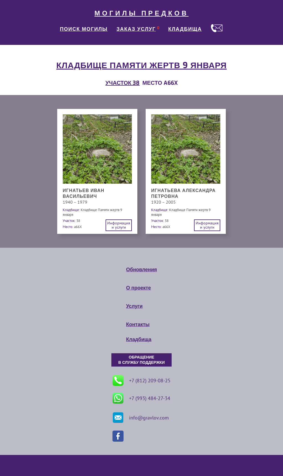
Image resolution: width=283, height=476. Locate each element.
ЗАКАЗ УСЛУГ (136, 29)
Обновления (141, 269)
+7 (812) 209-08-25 (141, 380)
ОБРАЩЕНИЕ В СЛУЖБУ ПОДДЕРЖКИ (141, 360)
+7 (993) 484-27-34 (141, 398)
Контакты (138, 324)
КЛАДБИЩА (185, 29)
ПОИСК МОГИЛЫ (84, 29)
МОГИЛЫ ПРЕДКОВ (141, 13)
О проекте (138, 288)
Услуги (134, 306)
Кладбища (138, 339)
